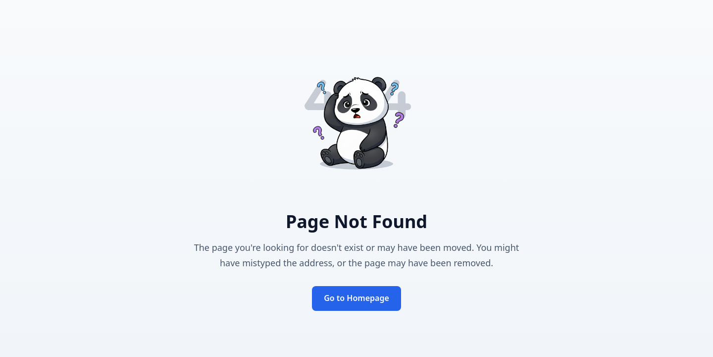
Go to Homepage (356, 298)
